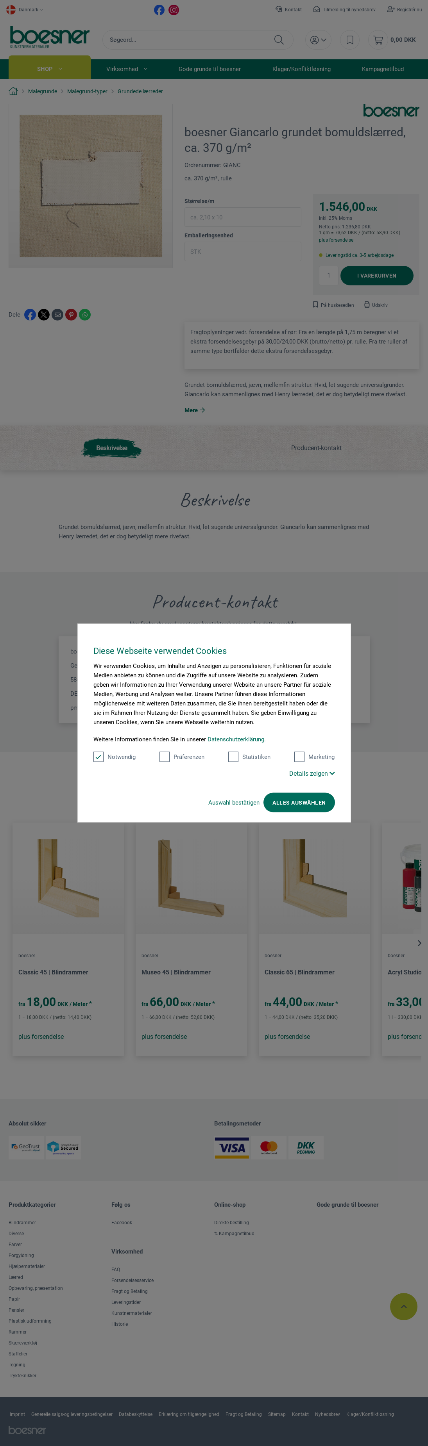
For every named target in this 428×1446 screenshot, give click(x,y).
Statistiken (249, 757)
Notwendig (114, 757)
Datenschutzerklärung (236, 739)
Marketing (314, 757)
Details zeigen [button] (312, 773)
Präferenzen (181, 757)
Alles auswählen (299, 803)
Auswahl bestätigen (234, 802)
